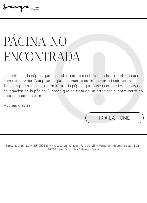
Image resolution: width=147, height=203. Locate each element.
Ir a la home (114, 118)
